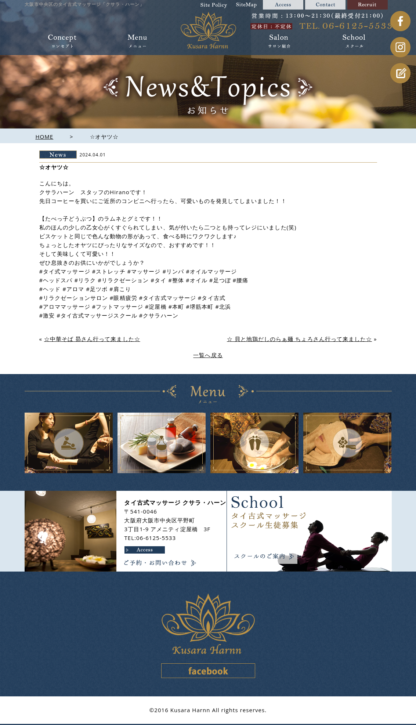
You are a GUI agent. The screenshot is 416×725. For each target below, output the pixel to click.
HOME (45, 136)
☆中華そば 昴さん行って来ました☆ (92, 338)
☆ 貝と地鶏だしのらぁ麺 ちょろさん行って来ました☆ (299, 338)
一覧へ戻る (208, 355)
